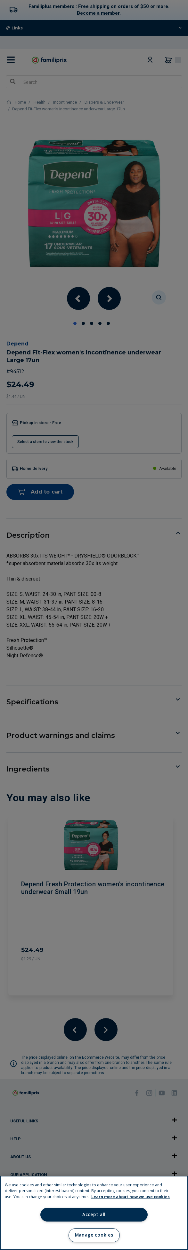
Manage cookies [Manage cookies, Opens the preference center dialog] (94, 1235)
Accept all (94, 1214)
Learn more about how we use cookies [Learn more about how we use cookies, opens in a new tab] (130, 1196)
